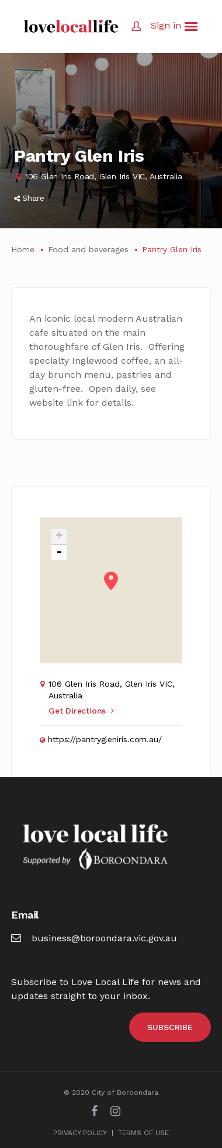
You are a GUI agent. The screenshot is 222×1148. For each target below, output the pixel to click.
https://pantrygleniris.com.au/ (105, 739)
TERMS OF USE (143, 1133)
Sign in (166, 25)
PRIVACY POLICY (80, 1133)
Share (29, 198)
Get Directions (81, 710)
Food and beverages (88, 249)
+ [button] (59, 537)
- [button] (59, 552)
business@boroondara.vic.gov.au (94, 938)
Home (22, 249)
